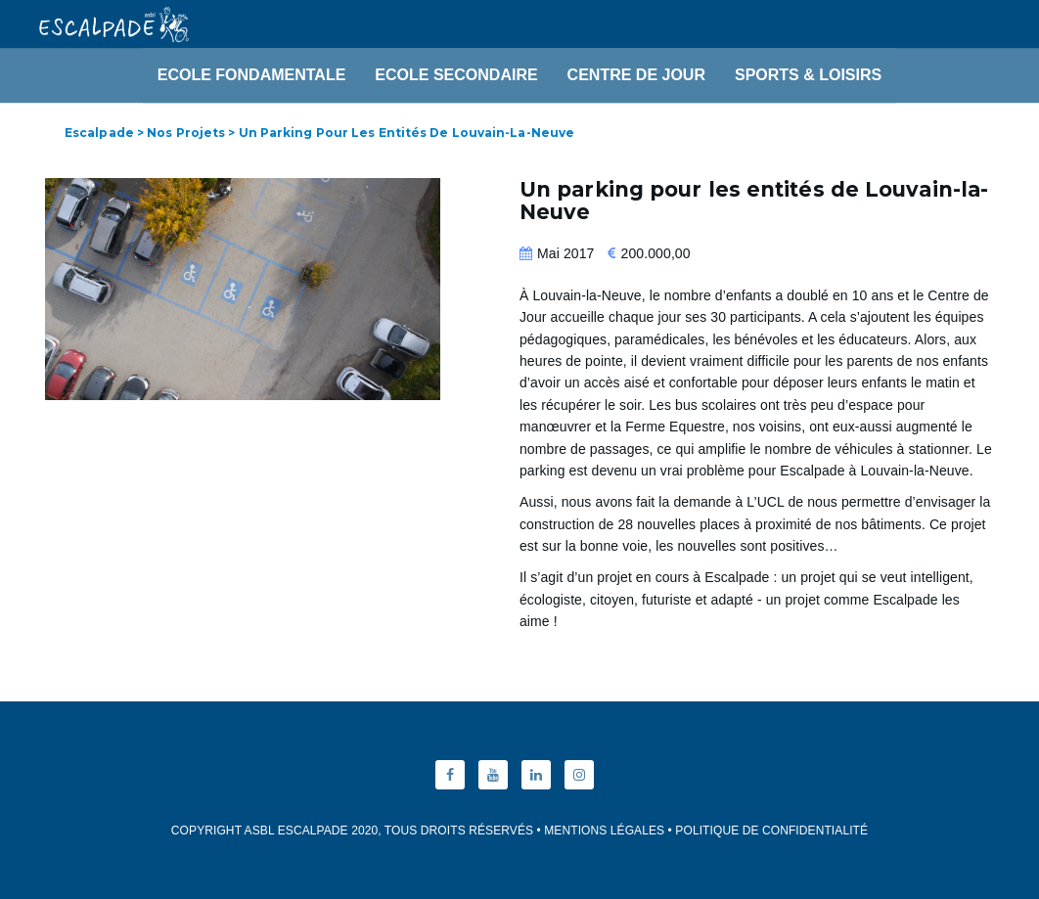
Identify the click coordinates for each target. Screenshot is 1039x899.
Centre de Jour (636, 75)
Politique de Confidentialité (771, 830)
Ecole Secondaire (456, 75)
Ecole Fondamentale (252, 75)
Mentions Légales (604, 830)
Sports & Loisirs (808, 75)
